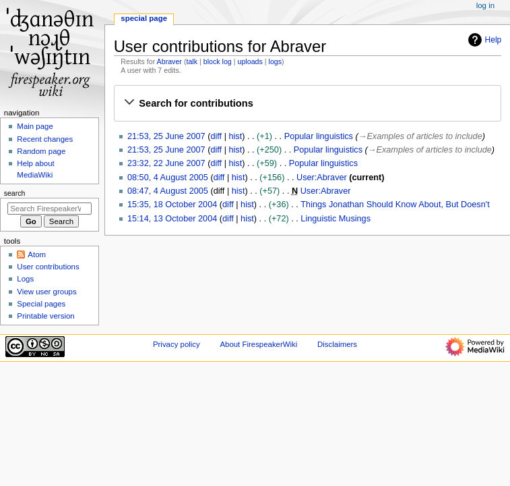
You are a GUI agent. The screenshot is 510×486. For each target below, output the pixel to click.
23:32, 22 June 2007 (166, 163)
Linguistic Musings (335, 218)
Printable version (45, 316)
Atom (37, 254)
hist (235, 136)
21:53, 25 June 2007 (166, 136)
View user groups (46, 292)
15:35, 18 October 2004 (172, 204)
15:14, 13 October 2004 (172, 218)
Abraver (169, 61)
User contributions (48, 267)
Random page (41, 151)
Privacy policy (176, 344)
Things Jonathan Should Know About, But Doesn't (394, 204)
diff (216, 136)
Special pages (41, 304)
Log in (485, 5)
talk (191, 61)
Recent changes (45, 139)
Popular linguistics (318, 136)
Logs (25, 279)
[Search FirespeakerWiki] (49, 208)
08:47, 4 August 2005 (167, 191)
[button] (307, 103)
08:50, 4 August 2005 (167, 177)
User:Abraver (321, 177)
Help (483, 40)
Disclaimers (337, 344)
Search (15, 193)
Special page (144, 18)
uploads (250, 61)
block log (217, 61)
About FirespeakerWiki (258, 344)
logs (275, 61)
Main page (35, 126)
